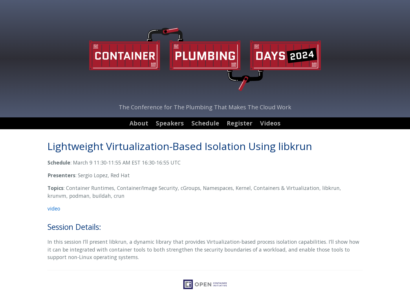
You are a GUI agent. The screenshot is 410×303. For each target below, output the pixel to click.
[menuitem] (139, 123)
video (53, 208)
